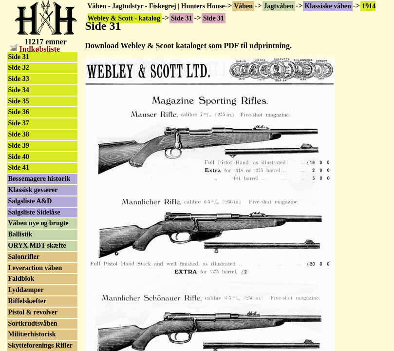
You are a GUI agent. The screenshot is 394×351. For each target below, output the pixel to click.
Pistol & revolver (33, 312)
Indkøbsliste (35, 49)
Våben (243, 6)
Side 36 (18, 112)
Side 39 (18, 145)
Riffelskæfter (27, 301)
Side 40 (18, 156)
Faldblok (21, 278)
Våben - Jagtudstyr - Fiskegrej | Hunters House (156, 6)
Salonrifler (24, 256)
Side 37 (18, 123)
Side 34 (18, 90)
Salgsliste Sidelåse (34, 212)
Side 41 (18, 167)
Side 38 (18, 134)
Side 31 (18, 56)
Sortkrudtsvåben (32, 323)
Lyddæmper (26, 289)
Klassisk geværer (33, 190)
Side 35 (18, 101)
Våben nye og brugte (38, 223)
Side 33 (18, 78)
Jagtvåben (279, 6)
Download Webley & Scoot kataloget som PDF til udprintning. (188, 45)
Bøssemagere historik (39, 178)
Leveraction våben (35, 268)
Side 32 (18, 67)
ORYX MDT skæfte (37, 245)
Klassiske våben (327, 6)
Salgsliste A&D (30, 201)
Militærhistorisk (32, 334)
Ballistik (20, 234)
